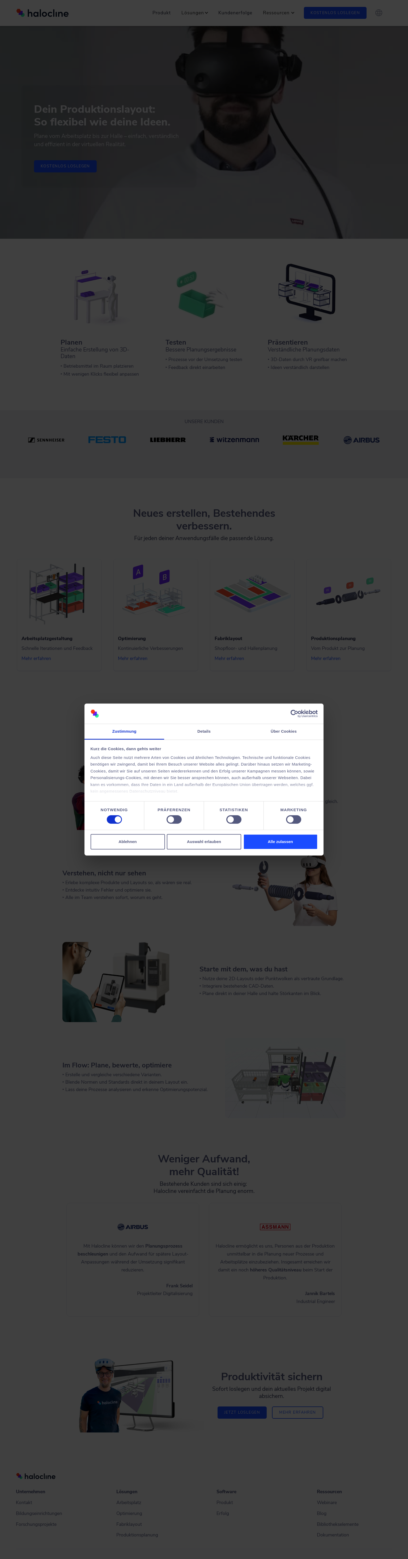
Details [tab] (204, 731)
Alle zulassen (280, 841)
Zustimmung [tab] (124, 731)
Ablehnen (127, 841)
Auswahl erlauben (204, 841)
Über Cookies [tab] (284, 731)
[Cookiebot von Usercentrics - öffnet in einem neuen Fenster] (294, 714)
